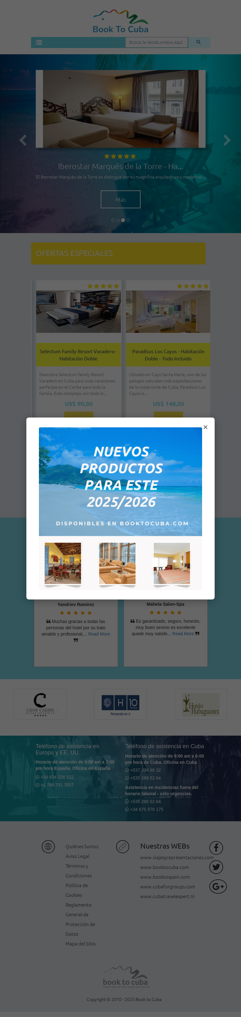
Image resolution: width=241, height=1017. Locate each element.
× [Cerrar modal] (205, 427)
